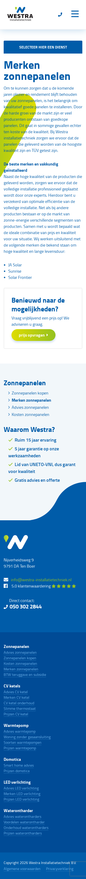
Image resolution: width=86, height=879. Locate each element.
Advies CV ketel (16, 691)
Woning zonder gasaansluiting (27, 736)
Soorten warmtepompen (23, 742)
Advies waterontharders (22, 816)
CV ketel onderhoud (19, 702)
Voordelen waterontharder (24, 822)
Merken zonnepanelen (31, 400)
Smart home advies (19, 765)
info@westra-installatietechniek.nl (41, 579)
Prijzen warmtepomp (20, 747)
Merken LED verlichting (22, 793)
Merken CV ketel (16, 697)
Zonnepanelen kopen (30, 393)
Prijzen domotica (17, 770)
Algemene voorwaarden (22, 868)
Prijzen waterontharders (23, 833)
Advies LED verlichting (21, 788)
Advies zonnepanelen (30, 407)
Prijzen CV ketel (16, 713)
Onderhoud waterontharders (26, 827)
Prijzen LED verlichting (21, 799)
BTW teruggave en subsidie (25, 674)
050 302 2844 (26, 606)
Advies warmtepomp (20, 731)
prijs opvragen (33, 335)
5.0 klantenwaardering (43, 586)
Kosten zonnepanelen (30, 414)
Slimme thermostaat (20, 708)
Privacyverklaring (59, 868)
